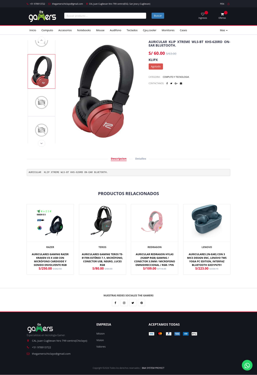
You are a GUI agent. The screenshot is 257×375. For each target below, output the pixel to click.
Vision (100, 340)
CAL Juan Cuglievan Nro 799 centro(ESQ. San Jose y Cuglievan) (118, 3)
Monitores (168, 30)
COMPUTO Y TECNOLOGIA (176, 77)
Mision (100, 333)
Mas (224, 30)
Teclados (132, 30)
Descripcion (118, 158)
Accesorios (65, 30)
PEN (222, 3)
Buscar (158, 15)
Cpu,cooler (149, 30)
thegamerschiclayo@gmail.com (65, 3)
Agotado (156, 66)
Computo (47, 30)
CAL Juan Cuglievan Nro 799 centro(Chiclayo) (57, 341)
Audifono (115, 30)
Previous (41, 40)
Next (41, 143)
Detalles (140, 158)
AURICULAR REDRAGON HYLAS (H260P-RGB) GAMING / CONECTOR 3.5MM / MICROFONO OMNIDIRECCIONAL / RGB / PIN (154, 260)
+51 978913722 (36, 3)
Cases (183, 30)
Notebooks (84, 30)
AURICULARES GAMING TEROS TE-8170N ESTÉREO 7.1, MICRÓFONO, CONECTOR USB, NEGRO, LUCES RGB (102, 260)
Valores (101, 346)
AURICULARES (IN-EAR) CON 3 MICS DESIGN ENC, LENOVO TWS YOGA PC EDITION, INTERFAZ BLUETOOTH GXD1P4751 (206, 260)
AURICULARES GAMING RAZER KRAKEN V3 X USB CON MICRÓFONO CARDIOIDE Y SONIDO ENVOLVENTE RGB (50, 260)
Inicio (32, 30)
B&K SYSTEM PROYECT (153, 368)
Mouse (100, 30)
